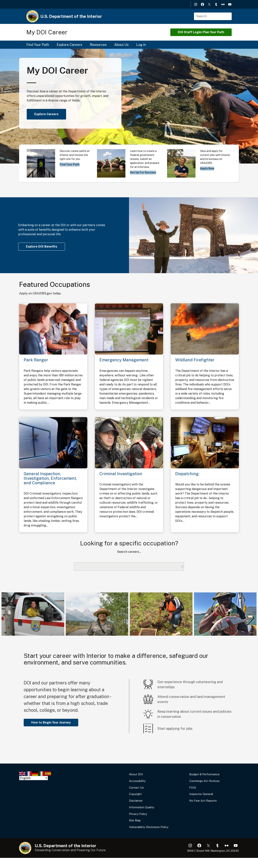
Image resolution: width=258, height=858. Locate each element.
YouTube (230, 4)
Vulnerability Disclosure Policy (148, 827)
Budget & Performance (204, 774)
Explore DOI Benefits (41, 246)
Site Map (135, 820)
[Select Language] (33, 778)
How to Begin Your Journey (51, 722)
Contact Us (136, 787)
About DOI (136, 774)
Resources (98, 45)
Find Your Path (37, 45)
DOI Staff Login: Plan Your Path (201, 32)
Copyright (135, 794)
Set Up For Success (143, 172)
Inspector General (201, 794)
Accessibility (137, 781)
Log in (141, 45)
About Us (121, 45)
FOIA (192, 787)
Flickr (223, 4)
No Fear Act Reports (203, 800)
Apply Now (207, 168)
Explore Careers (69, 45)
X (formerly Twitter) (209, 4)
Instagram (196, 4)
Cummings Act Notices (204, 781)
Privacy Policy (138, 814)
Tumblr (216, 4)
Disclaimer (136, 800)
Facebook (202, 4)
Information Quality (141, 807)
